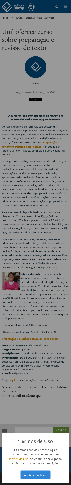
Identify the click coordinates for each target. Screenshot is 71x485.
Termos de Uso (18, 459)
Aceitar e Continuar (35, 475)
